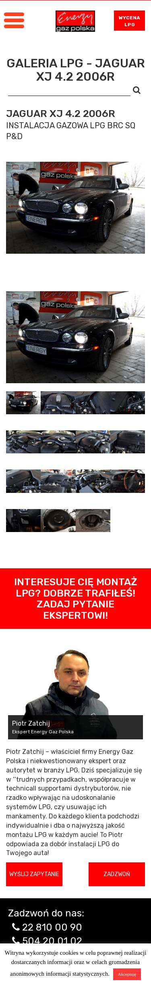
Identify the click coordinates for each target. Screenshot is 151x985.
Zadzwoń (116, 874)
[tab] (23, 402)
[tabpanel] (75, 337)
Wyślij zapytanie (34, 874)
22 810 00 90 (52, 927)
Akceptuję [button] (127, 974)
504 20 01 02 (52, 941)
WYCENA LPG (129, 21)
